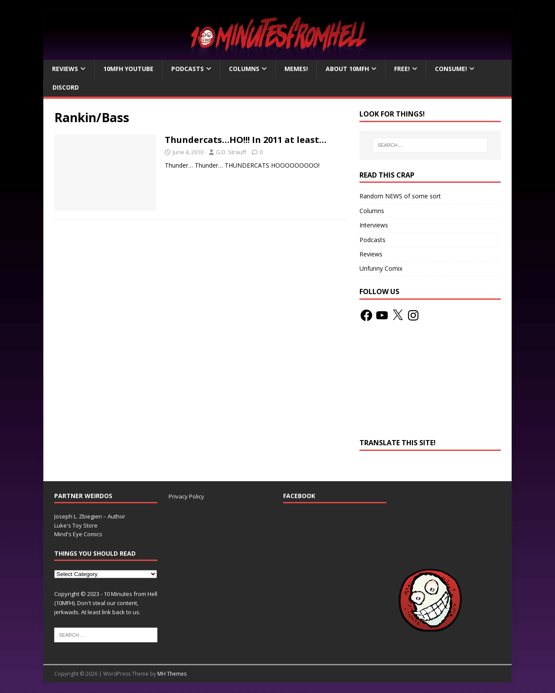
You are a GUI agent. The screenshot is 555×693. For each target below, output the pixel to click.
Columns (244, 69)
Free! (402, 69)
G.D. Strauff (231, 152)
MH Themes (171, 673)
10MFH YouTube (128, 69)
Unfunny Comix (380, 268)
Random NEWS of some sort (400, 196)
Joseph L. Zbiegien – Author (89, 516)
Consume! (451, 69)
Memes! (296, 69)
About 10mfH (347, 69)
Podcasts (187, 69)
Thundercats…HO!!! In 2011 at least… (245, 140)
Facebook (299, 496)
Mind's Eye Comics (78, 534)
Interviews (373, 225)
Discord (65, 87)
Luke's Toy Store (76, 525)
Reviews (65, 69)
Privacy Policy (186, 496)
